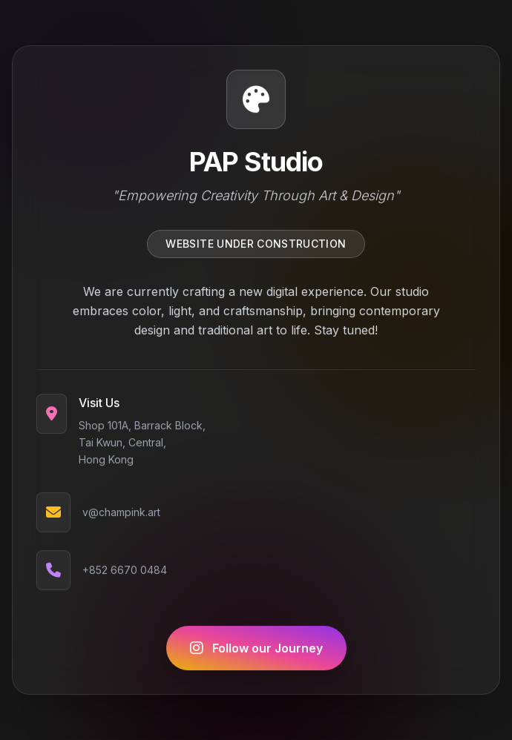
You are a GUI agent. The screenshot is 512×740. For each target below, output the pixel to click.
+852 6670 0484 (124, 571)
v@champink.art (121, 513)
